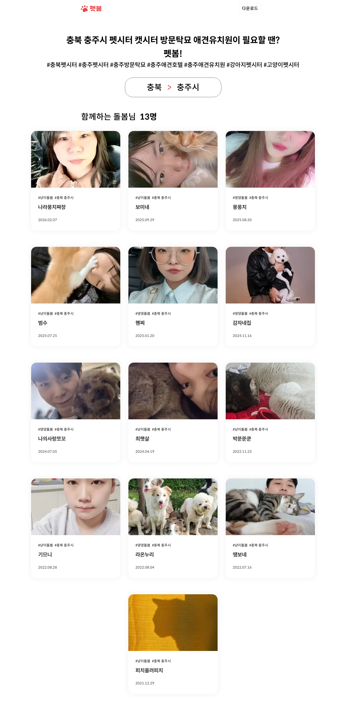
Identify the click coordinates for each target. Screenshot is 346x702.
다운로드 (250, 8)
